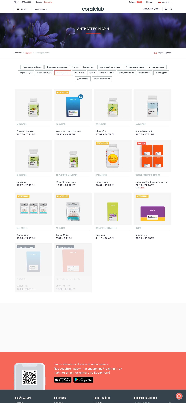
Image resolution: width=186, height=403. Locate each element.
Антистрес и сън (63, 74)
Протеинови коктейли (102, 80)
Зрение (92, 73)
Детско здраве (82, 80)
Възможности (41, 9)
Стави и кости (79, 73)
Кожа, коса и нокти (126, 73)
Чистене (75, 68)
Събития (132, 2)
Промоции (47, 2)
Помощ (149, 2)
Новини (38, 2)
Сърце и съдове (26, 73)
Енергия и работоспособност (110, 68)
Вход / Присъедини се (151, 9)
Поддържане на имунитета (57, 68)
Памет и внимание (44, 73)
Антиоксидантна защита (135, 68)
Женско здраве (144, 73)
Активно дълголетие (157, 68)
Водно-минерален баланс (31, 68)
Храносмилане (88, 68)
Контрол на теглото (107, 73)
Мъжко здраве (161, 73)
